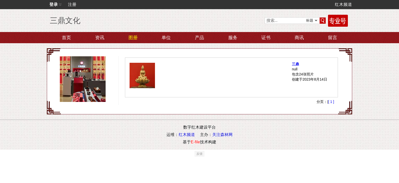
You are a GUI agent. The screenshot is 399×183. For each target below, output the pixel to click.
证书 (265, 37)
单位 (166, 37)
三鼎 (287, 72)
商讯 (299, 37)
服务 (232, 37)
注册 (72, 4)
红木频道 (343, 4)
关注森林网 (222, 150)
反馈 (199, 169)
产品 (199, 37)
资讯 (99, 37)
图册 (133, 37)
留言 (332, 37)
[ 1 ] (331, 117)
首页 (66, 37)
